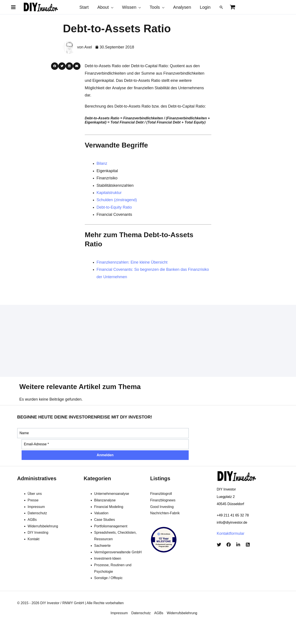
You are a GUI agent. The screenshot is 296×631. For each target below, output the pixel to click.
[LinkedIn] (238, 544)
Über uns (35, 494)
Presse (33, 500)
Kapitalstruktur (109, 192)
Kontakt (33, 539)
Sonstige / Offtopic (108, 578)
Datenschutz (37, 513)
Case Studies (104, 519)
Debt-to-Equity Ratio (114, 207)
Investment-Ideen (107, 558)
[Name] (103, 433)
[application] (111, 7)
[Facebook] (228, 544)
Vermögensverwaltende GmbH (118, 552)
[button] (221, 7)
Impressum (36, 507)
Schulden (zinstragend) (117, 200)
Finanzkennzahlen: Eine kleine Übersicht (132, 262)
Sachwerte (102, 545)
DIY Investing (38, 532)
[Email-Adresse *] (105, 444)
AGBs (32, 519)
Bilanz (102, 163)
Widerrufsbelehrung (43, 526)
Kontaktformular (231, 533)
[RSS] (248, 544)
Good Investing (162, 507)
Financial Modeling (108, 507)
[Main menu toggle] (13, 7)
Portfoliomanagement (110, 526)
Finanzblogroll (161, 494)
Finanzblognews (163, 500)
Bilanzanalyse (105, 500)
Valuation (101, 513)
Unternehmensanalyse (111, 494)
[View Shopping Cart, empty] (232, 7)
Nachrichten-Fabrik (165, 513)
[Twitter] (219, 544)
